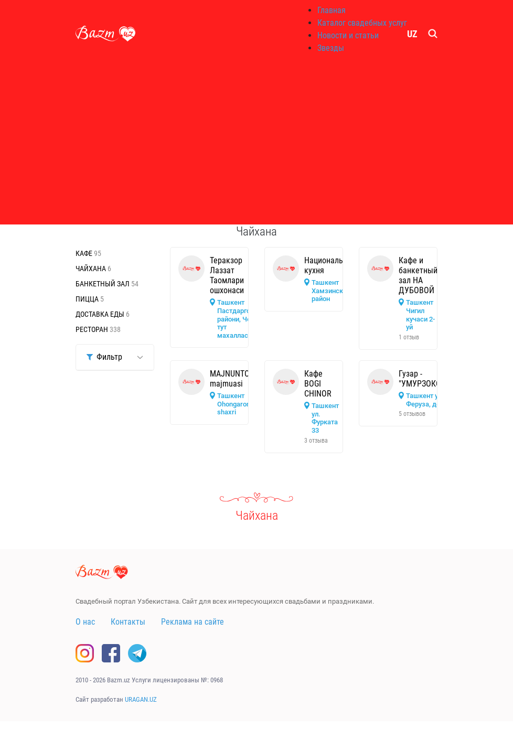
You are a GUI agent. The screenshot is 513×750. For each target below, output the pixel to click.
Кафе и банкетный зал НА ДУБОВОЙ (418, 275)
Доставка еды (101, 314)
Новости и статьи (348, 35)
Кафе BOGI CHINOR (318, 384)
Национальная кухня (330, 265)
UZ (412, 33)
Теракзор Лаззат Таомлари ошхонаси (227, 275)
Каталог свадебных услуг (362, 23)
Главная (331, 10)
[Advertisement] (256, 141)
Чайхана (92, 268)
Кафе (85, 253)
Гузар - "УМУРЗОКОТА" (425, 379)
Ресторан (93, 329)
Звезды (330, 48)
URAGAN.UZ (141, 699)
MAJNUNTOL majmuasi (232, 379)
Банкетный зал (103, 284)
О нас (85, 622)
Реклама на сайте (192, 622)
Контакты (128, 622)
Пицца (88, 299)
